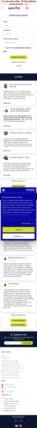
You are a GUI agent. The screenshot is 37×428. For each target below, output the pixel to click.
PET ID (3, 389)
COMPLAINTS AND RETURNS (11, 366)
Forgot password (18, 62)
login (18, 66)
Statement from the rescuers (10, 370)
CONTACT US (5, 358)
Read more (7, 103)
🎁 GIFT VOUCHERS (7, 392)
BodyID (21, 417)
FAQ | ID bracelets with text (10, 373)
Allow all (18, 229)
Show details (26, 223)
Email (5, 21)
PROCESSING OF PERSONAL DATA (12, 368)
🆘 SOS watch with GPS (9, 387)
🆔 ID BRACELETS (7, 385)
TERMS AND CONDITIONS (10, 363)
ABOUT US (4, 356)
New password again (10, 38)
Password (6, 30)
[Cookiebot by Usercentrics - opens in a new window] (26, 190)
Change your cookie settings (10, 377)
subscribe (27, 343)
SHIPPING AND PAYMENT (9, 361)
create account (19, 57)
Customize (18, 236)
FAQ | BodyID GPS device (9, 375)
